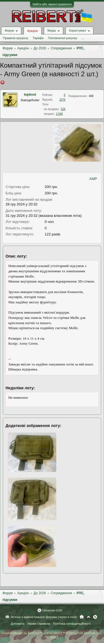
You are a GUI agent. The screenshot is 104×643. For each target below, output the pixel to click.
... (83, 38)
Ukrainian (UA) (52, 610)
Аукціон (32, 30)
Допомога (17, 623)
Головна (82, 617)
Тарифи (38, 38)
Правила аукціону (15, 38)
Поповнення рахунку (62, 38)
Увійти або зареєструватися (52, 4)
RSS (95, 617)
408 (91, 96)
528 (63, 109)
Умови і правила (38, 623)
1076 (62, 99)
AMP (93, 179)
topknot (30, 94)
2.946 (59, 113)
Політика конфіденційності (71, 623)
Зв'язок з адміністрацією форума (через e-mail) (44, 617)
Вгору (88, 617)
